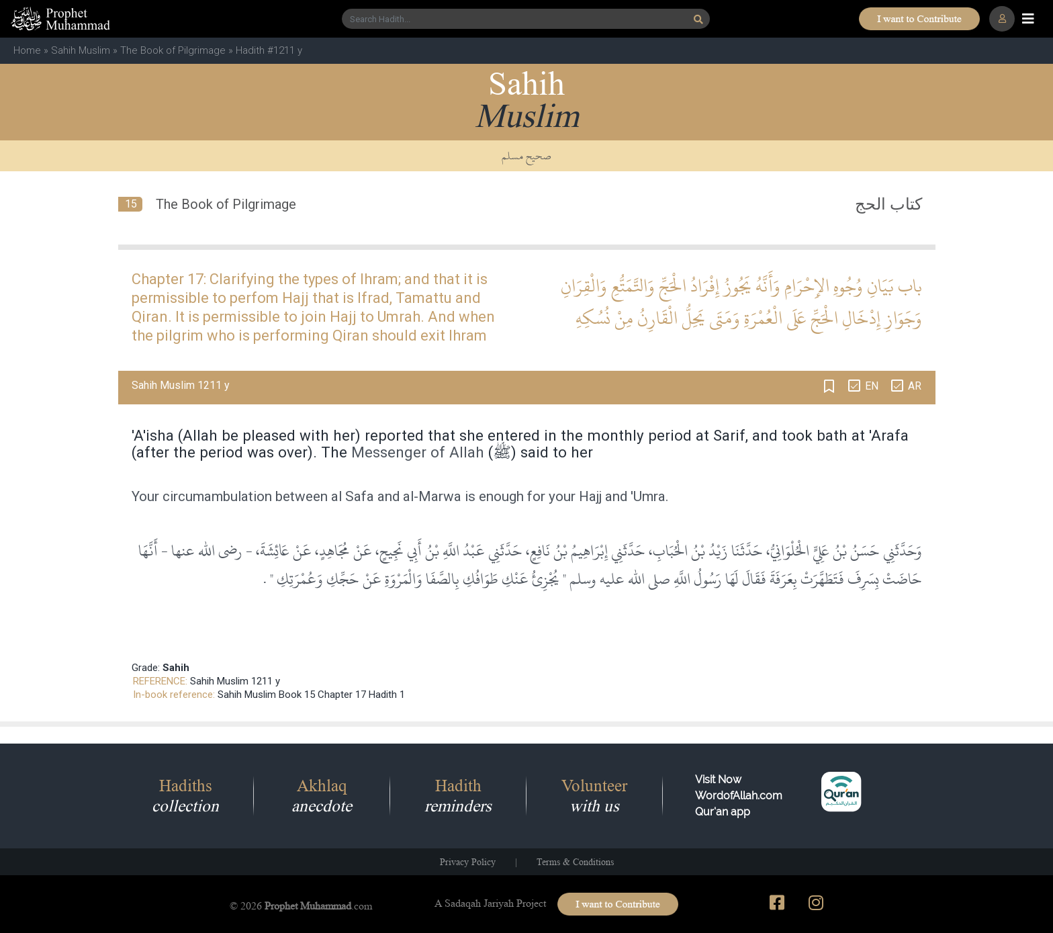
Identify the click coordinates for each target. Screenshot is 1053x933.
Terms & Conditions (575, 861)
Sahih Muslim (80, 50)
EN (871, 386)
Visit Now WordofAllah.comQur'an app (738, 795)
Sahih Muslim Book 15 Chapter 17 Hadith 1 (311, 694)
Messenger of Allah (417, 452)
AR (914, 386)
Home (27, 50)
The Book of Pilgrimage (173, 50)
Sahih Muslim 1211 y (235, 681)
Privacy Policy (468, 861)
